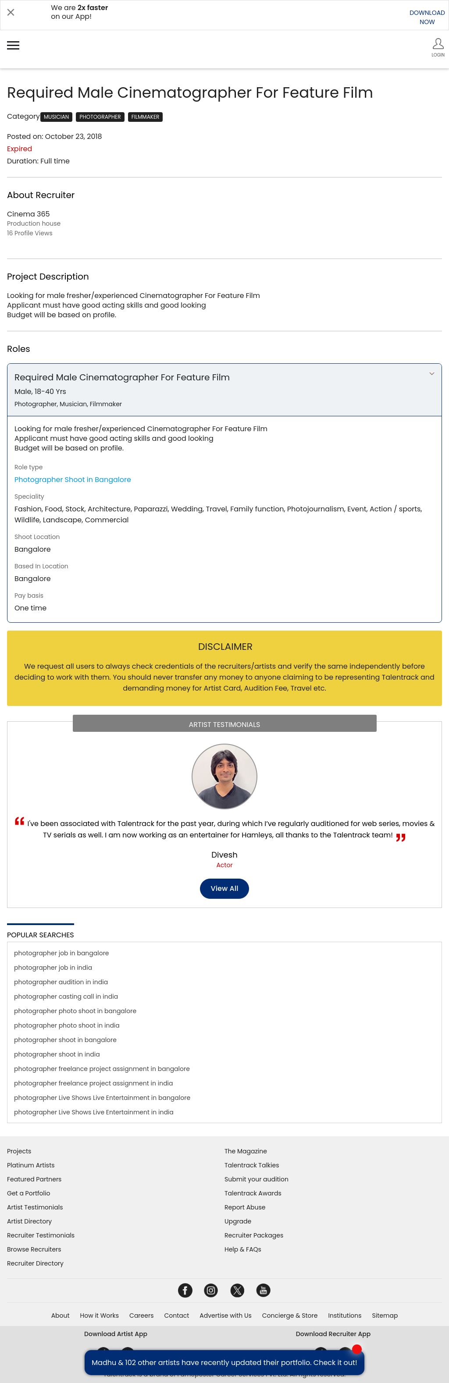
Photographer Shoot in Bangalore (72, 480)
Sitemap (385, 1315)
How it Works (99, 1315)
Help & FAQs (242, 1249)
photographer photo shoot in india (67, 1025)
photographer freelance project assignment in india (93, 1083)
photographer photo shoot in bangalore (75, 1011)
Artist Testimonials (35, 1207)
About (60, 1315)
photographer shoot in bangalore (65, 1039)
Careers (141, 1315)
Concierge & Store (290, 1315)
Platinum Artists (31, 1165)
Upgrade (237, 1221)
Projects (19, 1151)
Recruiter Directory (35, 1263)
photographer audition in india (61, 982)
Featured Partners (34, 1179)
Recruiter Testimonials (41, 1235)
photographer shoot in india (57, 1054)
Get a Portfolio (28, 1193)
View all (225, 888)
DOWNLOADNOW (427, 17)
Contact (176, 1315)
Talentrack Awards (253, 1193)
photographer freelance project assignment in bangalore (102, 1068)
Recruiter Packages (253, 1235)
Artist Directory (29, 1221)
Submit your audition (256, 1179)
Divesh (224, 854)
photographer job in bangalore (61, 953)
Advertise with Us (225, 1315)
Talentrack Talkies (251, 1165)
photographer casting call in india (66, 996)
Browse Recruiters (34, 1249)
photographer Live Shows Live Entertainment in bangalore (102, 1097)
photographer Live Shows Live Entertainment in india (94, 1112)
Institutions (344, 1315)
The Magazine (245, 1151)
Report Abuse (245, 1207)
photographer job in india (53, 967)
